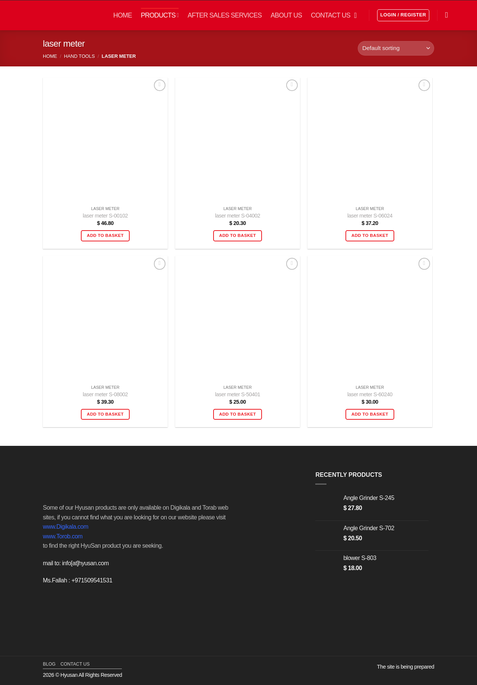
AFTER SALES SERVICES (224, 15)
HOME (122, 15)
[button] (357, 15)
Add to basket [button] (105, 235)
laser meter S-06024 (369, 216)
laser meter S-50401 (237, 394)
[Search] (449, 15)
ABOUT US (286, 15)
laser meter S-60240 (369, 394)
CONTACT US (330, 15)
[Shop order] (396, 48)
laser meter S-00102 (105, 216)
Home (50, 56)
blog (49, 664)
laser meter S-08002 (105, 394)
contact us (74, 664)
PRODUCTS (160, 15)
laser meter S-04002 (237, 216)
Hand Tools (79, 56)
